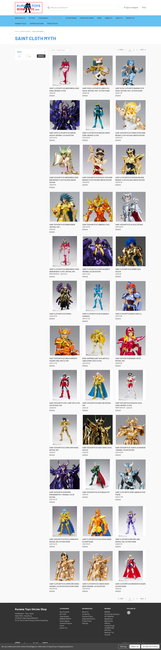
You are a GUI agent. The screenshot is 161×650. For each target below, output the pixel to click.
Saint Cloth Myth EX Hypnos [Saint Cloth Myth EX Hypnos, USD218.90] (60, 314)
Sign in (128, 8)
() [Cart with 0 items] (144, 8)
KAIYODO (108, 630)
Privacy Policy (52, 24)
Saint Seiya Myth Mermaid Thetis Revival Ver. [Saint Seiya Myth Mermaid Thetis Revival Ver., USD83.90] (128, 360)
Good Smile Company (112, 614)
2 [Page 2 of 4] (129, 50)
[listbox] (63, 50)
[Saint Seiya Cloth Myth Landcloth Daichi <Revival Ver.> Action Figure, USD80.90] (98, 70)
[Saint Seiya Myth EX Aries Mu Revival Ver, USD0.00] (98, 385)
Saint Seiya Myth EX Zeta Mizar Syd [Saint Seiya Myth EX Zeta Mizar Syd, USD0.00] (96, 492)
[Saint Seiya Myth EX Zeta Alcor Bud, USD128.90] (131, 207)
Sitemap (85, 623)
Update (41, 56)
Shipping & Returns (37, 24)
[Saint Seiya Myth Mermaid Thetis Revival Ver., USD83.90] (131, 340)
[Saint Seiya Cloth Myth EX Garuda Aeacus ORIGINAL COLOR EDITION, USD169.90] (65, 115)
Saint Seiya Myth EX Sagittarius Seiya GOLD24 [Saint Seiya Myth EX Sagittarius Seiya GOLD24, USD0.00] (97, 449)
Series (99, 18)
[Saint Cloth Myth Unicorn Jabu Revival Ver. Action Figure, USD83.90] (131, 521)
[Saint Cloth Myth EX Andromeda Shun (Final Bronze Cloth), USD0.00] (65, 70)
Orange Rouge (109, 626)
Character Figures (87, 18)
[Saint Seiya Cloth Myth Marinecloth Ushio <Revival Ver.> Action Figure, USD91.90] (131, 70)
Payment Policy (20, 24)
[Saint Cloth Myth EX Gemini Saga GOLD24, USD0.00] (131, 251)
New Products (20, 18)
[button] (31, 52)
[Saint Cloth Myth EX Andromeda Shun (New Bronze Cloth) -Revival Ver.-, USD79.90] (65, 251)
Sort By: (53, 50)
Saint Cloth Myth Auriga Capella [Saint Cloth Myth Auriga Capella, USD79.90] (128, 314)
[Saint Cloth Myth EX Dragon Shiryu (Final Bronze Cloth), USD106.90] (98, 115)
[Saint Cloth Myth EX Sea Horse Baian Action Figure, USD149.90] (98, 521)
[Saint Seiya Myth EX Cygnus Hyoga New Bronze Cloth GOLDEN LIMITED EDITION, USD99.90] (131, 115)
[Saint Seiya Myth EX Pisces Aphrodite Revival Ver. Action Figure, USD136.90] (65, 521)
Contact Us (130, 18)
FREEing (107, 623)
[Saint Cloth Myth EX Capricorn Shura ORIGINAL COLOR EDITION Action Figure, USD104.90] (65, 566)
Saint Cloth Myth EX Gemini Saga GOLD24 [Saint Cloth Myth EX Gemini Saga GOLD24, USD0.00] (128, 270)
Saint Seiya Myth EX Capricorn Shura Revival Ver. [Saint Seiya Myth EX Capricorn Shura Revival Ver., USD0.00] (63, 449)
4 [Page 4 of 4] (137, 50)
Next (143, 50)
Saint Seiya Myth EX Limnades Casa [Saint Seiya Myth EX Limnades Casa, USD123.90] (95, 225)
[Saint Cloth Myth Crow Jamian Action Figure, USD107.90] (131, 474)
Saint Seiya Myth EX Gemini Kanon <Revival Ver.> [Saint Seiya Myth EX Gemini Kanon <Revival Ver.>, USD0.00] (62, 226)
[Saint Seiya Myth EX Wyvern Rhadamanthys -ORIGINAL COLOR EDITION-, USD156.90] (65, 474)
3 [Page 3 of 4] (133, 50)
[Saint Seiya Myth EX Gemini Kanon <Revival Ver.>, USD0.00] (65, 207)
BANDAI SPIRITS (57, 18)
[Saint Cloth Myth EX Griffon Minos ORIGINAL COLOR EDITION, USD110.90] (98, 251)
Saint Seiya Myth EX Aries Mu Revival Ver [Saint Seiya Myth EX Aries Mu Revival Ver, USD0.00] (96, 404)
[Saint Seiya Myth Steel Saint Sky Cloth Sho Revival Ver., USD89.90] (65, 385)
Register (135, 8)
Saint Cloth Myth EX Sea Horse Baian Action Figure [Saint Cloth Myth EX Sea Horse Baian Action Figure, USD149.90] (96, 540)
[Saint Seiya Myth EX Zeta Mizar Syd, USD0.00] (98, 474)
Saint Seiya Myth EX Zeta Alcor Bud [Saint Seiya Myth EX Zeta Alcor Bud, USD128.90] (129, 225)
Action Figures (71, 18)
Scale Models (43, 18)
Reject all (134, 646)
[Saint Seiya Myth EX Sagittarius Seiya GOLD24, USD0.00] (98, 430)
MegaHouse (109, 619)
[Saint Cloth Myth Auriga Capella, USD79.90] (131, 296)
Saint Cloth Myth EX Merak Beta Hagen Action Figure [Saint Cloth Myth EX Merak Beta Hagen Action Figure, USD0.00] (130, 585)
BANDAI (107, 612)
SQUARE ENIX (109, 628)
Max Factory (109, 621)
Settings (123, 646)
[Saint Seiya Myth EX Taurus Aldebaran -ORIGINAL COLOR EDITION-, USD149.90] (131, 430)
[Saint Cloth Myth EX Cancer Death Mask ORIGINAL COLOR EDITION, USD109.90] (98, 566)
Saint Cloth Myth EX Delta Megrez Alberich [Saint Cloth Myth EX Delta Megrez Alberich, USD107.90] (95, 315)
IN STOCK (32, 18)
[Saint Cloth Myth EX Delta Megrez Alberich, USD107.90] (98, 296)
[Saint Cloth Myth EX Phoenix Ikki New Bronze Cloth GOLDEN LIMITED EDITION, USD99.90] (131, 160)
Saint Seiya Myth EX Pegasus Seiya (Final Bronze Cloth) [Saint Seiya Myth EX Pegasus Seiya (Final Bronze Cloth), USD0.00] (128, 404)
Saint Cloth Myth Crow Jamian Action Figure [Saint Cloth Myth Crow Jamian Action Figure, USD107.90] (130, 493)
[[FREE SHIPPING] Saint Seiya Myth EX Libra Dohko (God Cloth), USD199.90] (98, 340)
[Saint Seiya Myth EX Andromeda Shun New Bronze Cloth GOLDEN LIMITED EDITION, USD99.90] (65, 160)
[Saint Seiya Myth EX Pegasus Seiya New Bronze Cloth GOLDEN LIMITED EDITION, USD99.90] (98, 160)
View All (107, 635)
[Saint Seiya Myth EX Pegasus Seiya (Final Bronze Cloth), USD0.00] (131, 385)
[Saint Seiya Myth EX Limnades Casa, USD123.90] (98, 207)
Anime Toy (108, 18)
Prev (120, 50)
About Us (119, 18)
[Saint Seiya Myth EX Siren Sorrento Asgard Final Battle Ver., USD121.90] (65, 340)
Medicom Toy (109, 632)
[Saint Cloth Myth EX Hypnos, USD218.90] (65, 296)
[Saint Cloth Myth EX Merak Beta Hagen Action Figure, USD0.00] (131, 566)
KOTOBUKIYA (109, 616)
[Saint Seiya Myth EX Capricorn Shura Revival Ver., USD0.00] (65, 430)
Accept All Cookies (150, 646)
